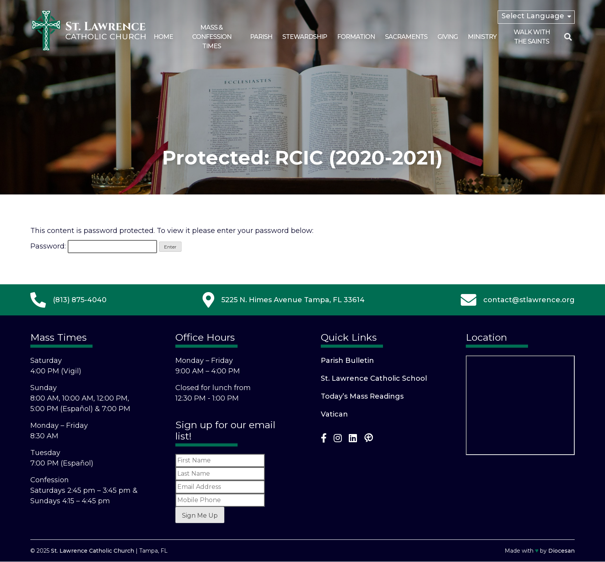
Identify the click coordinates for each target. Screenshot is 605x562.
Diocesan (561, 550)
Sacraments (406, 36)
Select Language (533, 16)
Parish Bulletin (347, 360)
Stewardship (304, 36)
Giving (447, 36)
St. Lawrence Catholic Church (92, 550)
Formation (356, 36)
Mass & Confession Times (211, 37)
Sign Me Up (200, 515)
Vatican (334, 414)
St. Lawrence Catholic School (374, 378)
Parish (261, 36)
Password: (93, 246)
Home (163, 36)
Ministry (482, 36)
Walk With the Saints (532, 36)
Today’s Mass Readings (362, 396)
